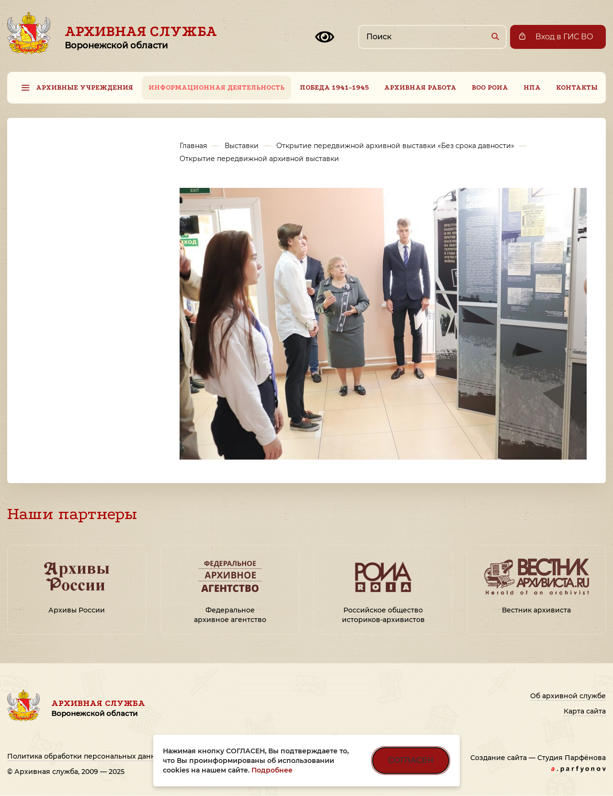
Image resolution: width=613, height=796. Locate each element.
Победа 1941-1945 (334, 87)
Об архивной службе (568, 696)
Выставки (242, 145)
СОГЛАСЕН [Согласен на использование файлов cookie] (410, 760)
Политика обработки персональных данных (86, 756)
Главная (193, 145)
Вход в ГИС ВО (564, 36)
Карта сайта (585, 711)
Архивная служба (141, 37)
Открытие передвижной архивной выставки (259, 158)
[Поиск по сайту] (432, 37)
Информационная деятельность (216, 87)
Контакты (577, 87)
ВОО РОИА (490, 87)
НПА (532, 87)
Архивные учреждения (84, 87)
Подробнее (272, 770)
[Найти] (494, 36)
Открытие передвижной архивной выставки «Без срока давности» (395, 145)
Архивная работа (420, 87)
